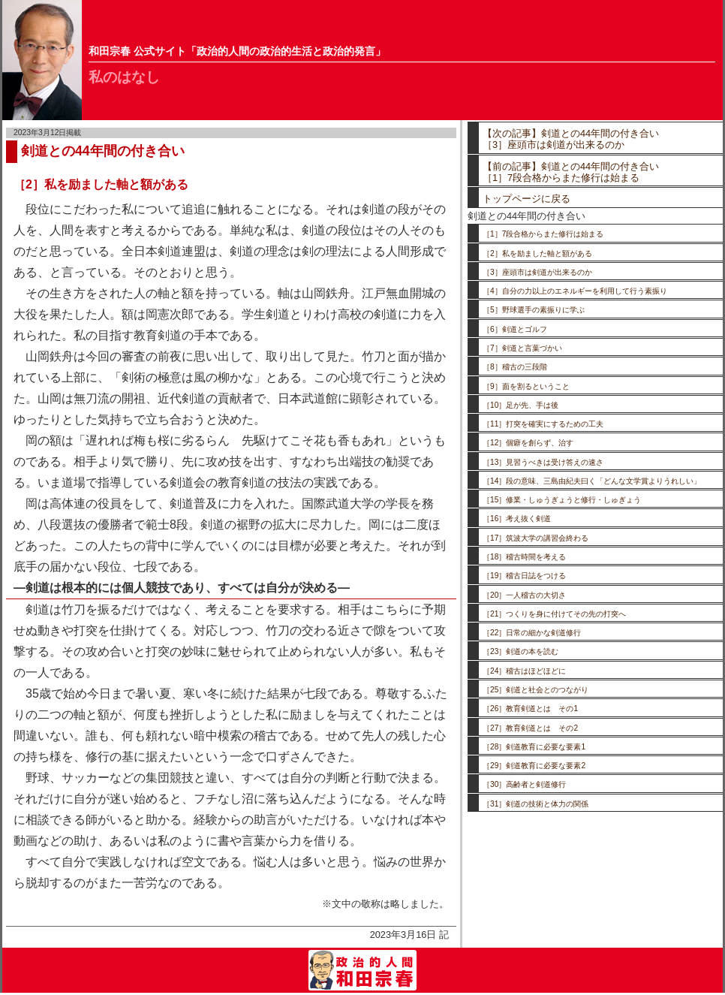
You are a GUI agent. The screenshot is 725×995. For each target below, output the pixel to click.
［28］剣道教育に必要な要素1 (534, 747)
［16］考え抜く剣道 (517, 518)
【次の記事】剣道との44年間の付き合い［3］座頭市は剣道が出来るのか (571, 139)
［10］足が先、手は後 (520, 405)
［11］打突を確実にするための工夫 (543, 424)
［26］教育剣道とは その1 (530, 708)
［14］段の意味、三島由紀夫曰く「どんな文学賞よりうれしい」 (592, 481)
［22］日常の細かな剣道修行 (532, 633)
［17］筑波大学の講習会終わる (535, 538)
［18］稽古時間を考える (524, 557)
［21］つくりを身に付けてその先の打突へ (554, 614)
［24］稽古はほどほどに (524, 671)
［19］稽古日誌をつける (524, 575)
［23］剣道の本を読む (520, 651)
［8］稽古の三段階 (515, 367)
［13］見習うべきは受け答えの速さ (543, 462)
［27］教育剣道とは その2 (530, 728)
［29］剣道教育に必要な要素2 (534, 765)
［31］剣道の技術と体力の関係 (535, 804)
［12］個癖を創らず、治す (528, 443)
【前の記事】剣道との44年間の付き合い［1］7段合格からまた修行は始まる (571, 172)
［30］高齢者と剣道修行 (524, 784)
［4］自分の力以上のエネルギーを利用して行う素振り (575, 291)
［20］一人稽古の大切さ (524, 595)
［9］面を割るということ (526, 386)
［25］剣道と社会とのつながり (535, 690)
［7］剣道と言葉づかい (522, 348)
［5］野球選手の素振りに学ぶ (534, 310)
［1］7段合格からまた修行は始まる (543, 234)
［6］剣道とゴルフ (515, 329)
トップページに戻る (526, 198)
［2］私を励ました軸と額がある (537, 253)
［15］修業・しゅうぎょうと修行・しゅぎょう (562, 500)
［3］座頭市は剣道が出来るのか (537, 272)
